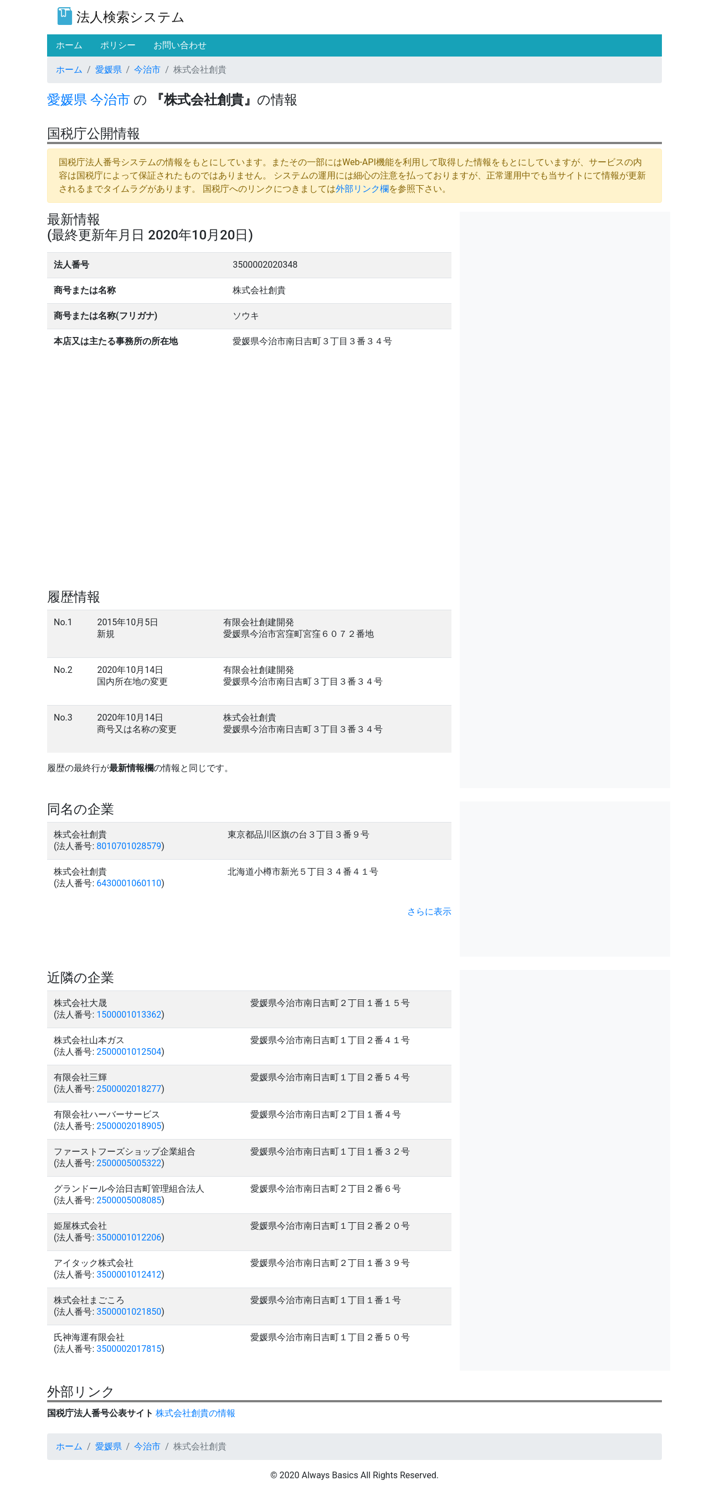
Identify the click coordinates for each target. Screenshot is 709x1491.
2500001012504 (128, 1051)
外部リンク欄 (362, 188)
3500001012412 (128, 1274)
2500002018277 (128, 1089)
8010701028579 (128, 846)
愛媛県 (108, 69)
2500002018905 (128, 1126)
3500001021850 (128, 1311)
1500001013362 (128, 1014)
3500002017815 (128, 1349)
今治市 (147, 69)
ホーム (69, 69)
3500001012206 (128, 1237)
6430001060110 (128, 883)
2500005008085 (128, 1200)
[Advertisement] (565, 289)
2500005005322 (128, 1163)
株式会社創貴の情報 (195, 1413)
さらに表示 (429, 911)
